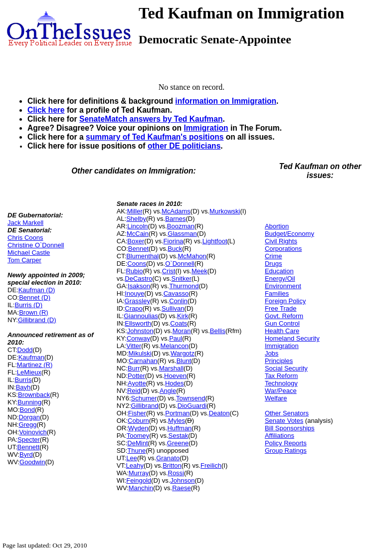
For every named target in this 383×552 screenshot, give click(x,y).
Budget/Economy (289, 233)
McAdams (176, 211)
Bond (27, 409)
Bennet (138, 248)
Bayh (23, 387)
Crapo (133, 308)
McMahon (192, 256)
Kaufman (31, 357)
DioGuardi (192, 405)
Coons (136, 263)
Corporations (283, 248)
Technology (281, 383)
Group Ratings (286, 450)
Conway (138, 338)
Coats (178, 323)
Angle (168, 390)
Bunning (29, 402)
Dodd (25, 350)
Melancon (175, 346)
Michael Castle (28, 252)
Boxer (135, 241)
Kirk (182, 316)
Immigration (206, 128)
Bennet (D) (34, 297)
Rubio (134, 271)
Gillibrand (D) (37, 320)
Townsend (190, 398)
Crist (169, 271)
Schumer (144, 398)
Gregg (27, 424)
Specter (28, 439)
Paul (175, 338)
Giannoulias (141, 316)
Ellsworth (138, 323)
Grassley (137, 301)
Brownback (34, 394)
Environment (283, 286)
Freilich (210, 465)
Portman (177, 413)
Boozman (180, 226)
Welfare (276, 398)
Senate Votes (284, 420)
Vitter (133, 346)
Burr (134, 368)
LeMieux (29, 372)
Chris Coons (25, 237)
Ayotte (137, 383)
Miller (135, 211)
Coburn (138, 420)
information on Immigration (225, 101)
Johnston (140, 331)
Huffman (179, 428)
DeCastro (138, 278)
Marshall (171, 368)
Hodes (174, 383)
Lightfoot (214, 241)
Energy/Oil (280, 278)
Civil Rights (281, 241)
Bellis (217, 331)
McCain (138, 233)
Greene (178, 443)
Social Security (286, 368)
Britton (172, 465)
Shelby (136, 218)
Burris (22, 379)
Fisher (137, 413)
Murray (139, 473)
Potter (136, 375)
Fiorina (174, 241)
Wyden (138, 428)
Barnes (175, 218)
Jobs (271, 353)
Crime (273, 256)
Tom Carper (24, 260)
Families (277, 293)
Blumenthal (142, 256)
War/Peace (281, 390)
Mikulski (140, 353)
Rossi (176, 473)
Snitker (182, 278)
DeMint (137, 443)
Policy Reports (286, 443)
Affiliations (279, 435)
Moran (182, 331)
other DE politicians (184, 146)
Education (279, 271)
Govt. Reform (284, 316)
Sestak (179, 435)
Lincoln (137, 226)
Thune (136, 450)
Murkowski (224, 211)
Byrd (26, 454)
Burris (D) (28, 305)
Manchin (141, 488)
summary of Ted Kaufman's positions (154, 137)
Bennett (28, 447)
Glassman (182, 233)
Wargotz (182, 353)
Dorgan (29, 417)
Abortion (277, 226)
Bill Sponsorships (290, 428)
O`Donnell (179, 263)
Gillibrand (145, 405)
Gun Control (282, 323)
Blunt (184, 361)
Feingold (138, 480)
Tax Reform (281, 375)
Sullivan (173, 308)
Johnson (182, 480)
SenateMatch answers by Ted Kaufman (150, 119)
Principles (279, 361)
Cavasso (176, 293)
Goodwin (32, 462)
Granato (168, 458)
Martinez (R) (35, 364)
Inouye (134, 293)
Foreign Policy (285, 301)
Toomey (138, 435)
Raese (181, 488)
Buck (175, 248)
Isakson (139, 286)
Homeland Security (292, 338)
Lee (131, 458)
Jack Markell (25, 222)
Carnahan (143, 361)
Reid (134, 390)
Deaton (219, 413)
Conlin (178, 301)
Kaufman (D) (36, 290)
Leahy (134, 465)
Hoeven (175, 375)
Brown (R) (33, 312)
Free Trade (281, 308)
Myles (176, 420)
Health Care (282, 331)
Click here (46, 110)
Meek (199, 271)
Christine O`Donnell (35, 245)
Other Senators (287, 413)
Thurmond (183, 286)
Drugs (273, 263)
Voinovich (33, 432)
